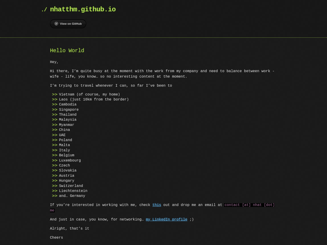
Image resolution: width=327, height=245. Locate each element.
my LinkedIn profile (166, 219)
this (156, 205)
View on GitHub (68, 23)
